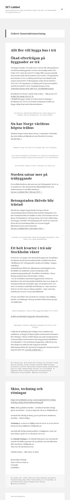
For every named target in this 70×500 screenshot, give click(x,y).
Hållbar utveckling (48, 365)
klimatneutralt (33, 370)
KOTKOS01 (22, 366)
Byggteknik (14, 370)
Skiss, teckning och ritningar (27, 391)
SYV (15, 368)
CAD (43, 363)
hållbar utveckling (23, 370)
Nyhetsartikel (31, 366)
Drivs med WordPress (18, 496)
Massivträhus (15, 372)
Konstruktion (15, 366)
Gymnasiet (39, 365)
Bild (30, 478)
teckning (42, 482)
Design (26, 365)
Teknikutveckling (27, 368)
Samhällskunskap (53, 366)
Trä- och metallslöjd (46, 368)
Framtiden (32, 365)
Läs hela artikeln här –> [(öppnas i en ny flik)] (34, 350)
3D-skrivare (29, 363)
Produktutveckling (41, 366)
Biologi (39, 363)
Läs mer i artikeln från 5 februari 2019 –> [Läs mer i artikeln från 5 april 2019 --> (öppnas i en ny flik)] (26, 192)
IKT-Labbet (12, 7)
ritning (21, 372)
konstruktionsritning (45, 370)
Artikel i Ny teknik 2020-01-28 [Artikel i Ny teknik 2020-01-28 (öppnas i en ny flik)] (22, 96)
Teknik (19, 368)
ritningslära (27, 372)
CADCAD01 (49, 363)
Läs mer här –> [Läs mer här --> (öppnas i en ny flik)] (16, 139)
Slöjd (12, 368)
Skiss (37, 482)
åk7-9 (35, 363)
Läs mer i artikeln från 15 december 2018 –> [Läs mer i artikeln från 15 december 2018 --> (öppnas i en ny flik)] (27, 228)
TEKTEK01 (36, 368)
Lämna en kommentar (41, 372)
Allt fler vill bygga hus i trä (33, 50)
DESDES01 (20, 365)
